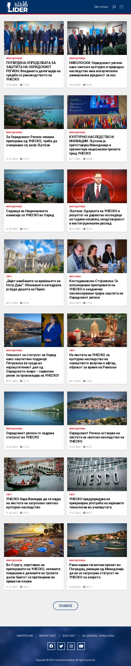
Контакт (69, 636)
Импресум (25, 636)
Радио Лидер (17, 7)
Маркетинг (47, 636)
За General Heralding (98, 636)
